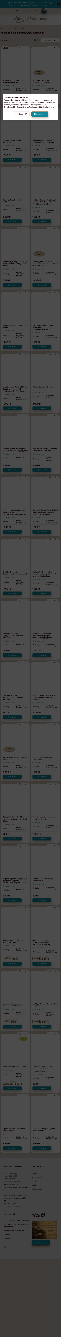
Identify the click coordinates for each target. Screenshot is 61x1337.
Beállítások (20, 114)
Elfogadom (38, 114)
